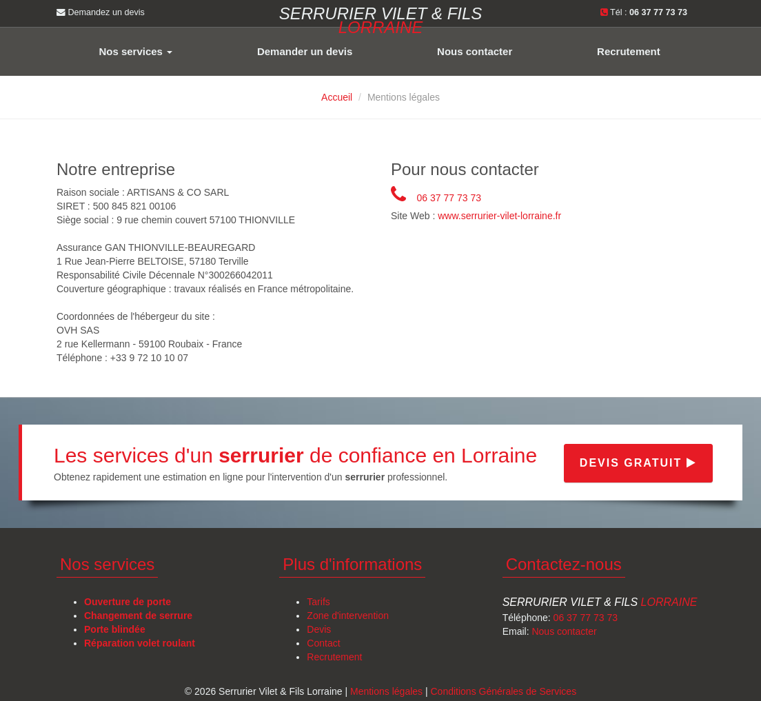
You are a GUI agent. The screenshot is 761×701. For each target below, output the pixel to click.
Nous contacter (474, 51)
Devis (319, 629)
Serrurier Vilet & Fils (600, 602)
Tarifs (318, 601)
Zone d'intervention (348, 615)
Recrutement (628, 51)
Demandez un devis (101, 12)
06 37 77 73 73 (449, 197)
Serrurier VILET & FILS (381, 19)
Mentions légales (386, 691)
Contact (323, 643)
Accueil (336, 97)
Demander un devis (304, 51)
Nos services (135, 51)
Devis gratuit (638, 463)
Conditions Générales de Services (503, 691)
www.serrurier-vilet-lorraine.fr (499, 216)
